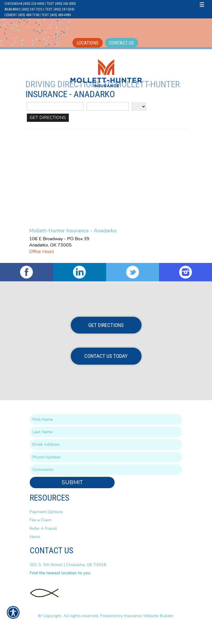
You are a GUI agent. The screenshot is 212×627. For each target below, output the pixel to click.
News (35, 536)
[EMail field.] (106, 444)
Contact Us (121, 43)
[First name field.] (106, 419)
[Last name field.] (106, 432)
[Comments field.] (106, 469)
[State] (139, 106)
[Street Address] (55, 106)
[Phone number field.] (106, 457)
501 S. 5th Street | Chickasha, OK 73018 (68, 565)
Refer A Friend (43, 528)
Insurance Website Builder (148, 616)
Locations (87, 43)
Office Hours (41, 251)
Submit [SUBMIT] (72, 482)
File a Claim (41, 520)
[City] (107, 106)
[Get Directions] (48, 118)
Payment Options (46, 512)
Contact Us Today (106, 356)
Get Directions (106, 325)
